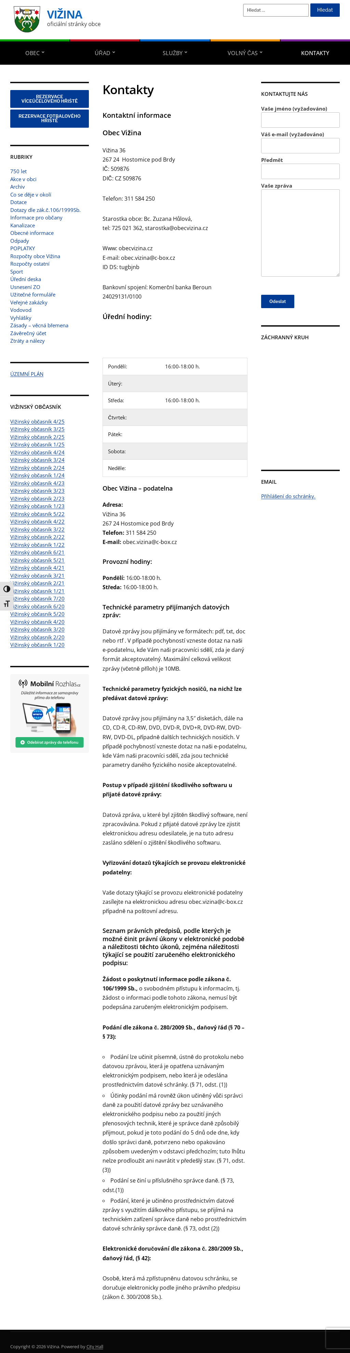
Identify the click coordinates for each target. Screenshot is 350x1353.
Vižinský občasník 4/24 (37, 452)
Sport (16, 271)
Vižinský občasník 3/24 (37, 459)
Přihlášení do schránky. (288, 496)
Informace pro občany (36, 217)
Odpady (19, 240)
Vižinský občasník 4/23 (37, 483)
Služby (173, 53)
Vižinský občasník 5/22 (37, 513)
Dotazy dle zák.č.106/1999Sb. (45, 209)
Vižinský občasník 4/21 (37, 567)
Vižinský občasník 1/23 (37, 506)
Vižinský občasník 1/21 (37, 590)
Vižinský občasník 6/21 (37, 552)
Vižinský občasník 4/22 (37, 521)
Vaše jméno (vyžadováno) (300, 116)
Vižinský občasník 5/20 (37, 613)
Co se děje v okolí (30, 194)
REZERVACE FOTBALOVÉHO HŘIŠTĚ (49, 118)
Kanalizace (22, 225)
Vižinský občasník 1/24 (37, 475)
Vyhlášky (20, 317)
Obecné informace (32, 232)
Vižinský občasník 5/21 (37, 560)
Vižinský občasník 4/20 (37, 621)
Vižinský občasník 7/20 (37, 598)
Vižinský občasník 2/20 (37, 637)
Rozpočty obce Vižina (35, 256)
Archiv (17, 186)
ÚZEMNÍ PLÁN (26, 373)
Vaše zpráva (300, 229)
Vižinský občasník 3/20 (37, 629)
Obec (32, 53)
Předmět (300, 167)
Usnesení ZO (25, 286)
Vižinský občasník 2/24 (37, 467)
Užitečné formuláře (32, 294)
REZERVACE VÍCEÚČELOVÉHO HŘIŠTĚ (50, 99)
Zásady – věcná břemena (39, 325)
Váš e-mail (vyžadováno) (300, 142)
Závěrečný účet (28, 333)
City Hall (94, 1346)
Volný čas (243, 53)
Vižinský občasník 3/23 (37, 490)
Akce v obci (23, 179)
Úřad (102, 53)
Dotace (18, 202)
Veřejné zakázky (29, 302)
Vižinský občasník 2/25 (37, 436)
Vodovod (20, 309)
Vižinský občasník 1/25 (37, 444)
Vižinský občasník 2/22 (37, 536)
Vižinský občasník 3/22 (37, 529)
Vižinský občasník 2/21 (37, 583)
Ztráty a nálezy (27, 340)
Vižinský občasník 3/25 (37, 429)
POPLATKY (22, 248)
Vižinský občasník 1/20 (37, 644)
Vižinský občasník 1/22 (37, 544)
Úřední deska (25, 279)
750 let (18, 171)
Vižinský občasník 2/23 (37, 498)
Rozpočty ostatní (30, 263)
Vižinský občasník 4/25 (37, 421)
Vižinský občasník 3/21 (37, 575)
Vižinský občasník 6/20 (37, 606)
